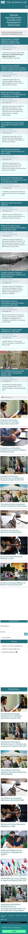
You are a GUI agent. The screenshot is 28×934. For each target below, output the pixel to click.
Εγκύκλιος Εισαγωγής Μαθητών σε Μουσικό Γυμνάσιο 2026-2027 (13, 584)
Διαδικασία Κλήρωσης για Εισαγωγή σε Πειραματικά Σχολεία (11, 852)
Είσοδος (3, 917)
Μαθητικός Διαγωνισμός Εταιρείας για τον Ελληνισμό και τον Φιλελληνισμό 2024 (13, 94)
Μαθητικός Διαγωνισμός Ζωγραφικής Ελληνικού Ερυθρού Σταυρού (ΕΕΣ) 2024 (13, 228)
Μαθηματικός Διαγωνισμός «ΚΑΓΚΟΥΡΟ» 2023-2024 (11, 330)
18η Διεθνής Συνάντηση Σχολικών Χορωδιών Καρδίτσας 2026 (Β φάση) (13, 505)
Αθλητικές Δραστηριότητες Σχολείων (11, 204)
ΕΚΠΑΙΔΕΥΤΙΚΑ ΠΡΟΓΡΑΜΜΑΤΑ (10, 186)
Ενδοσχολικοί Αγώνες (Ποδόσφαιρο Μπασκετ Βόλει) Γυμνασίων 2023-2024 (12, 303)
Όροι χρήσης (11, 915)
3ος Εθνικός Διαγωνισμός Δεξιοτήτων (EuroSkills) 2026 (10, 531)
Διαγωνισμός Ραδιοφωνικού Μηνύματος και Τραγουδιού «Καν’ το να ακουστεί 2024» (14, 180)
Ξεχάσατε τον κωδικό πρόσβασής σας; (12, 646)
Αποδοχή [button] (14, 931)
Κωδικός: (2, 632)
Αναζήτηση (19, 915)
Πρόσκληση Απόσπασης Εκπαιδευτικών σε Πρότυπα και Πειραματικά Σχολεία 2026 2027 (12, 478)
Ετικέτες (25, 915)
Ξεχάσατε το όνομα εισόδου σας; (11, 649)
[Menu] (26, 6)
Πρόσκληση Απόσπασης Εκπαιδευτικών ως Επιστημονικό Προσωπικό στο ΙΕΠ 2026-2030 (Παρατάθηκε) (13, 907)
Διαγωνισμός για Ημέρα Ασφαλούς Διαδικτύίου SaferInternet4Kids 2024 (10, 41)
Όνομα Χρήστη (4, 626)
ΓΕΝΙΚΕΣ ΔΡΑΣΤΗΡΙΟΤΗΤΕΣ (9, 158)
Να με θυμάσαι (6, 637)
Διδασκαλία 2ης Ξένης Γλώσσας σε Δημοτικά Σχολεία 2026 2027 (14, 879)
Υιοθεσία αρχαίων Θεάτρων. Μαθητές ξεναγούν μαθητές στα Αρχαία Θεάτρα (13, 274)
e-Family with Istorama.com (14, 922)
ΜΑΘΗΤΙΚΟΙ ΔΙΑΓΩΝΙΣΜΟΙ (9, 48)
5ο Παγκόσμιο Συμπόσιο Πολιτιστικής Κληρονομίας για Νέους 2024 (12, 151)
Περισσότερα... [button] (17, 927)
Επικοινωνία (4, 915)
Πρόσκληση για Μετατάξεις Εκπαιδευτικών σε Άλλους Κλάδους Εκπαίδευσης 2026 (13, 450)
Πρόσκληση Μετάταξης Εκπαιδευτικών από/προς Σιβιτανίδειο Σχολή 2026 (9, 422)
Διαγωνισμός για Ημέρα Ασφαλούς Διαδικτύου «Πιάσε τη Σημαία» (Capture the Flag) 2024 (13, 68)
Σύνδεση (14, 641)
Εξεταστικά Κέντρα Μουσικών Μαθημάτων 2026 (11, 558)
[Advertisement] (14, 604)
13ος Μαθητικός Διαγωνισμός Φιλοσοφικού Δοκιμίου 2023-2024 (12, 125)
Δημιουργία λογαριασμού (9, 652)
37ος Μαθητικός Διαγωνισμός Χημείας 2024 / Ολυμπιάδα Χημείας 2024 (12, 373)
